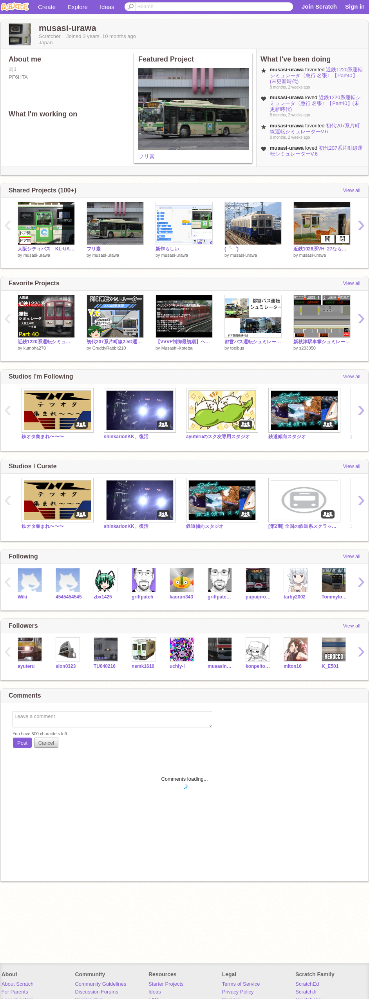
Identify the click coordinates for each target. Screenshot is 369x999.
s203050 (307, 348)
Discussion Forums (96, 992)
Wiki (22, 597)
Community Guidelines (100, 984)
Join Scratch (319, 6)
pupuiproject (259, 597)
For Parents (15, 992)
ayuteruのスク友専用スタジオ (218, 436)
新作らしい (167, 249)
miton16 (293, 666)
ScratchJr (306, 992)
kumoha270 (35, 348)
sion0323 (66, 666)
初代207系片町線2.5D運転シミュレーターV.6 (115, 341)
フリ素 (146, 156)
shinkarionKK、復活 (126, 436)
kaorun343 (181, 597)
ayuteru (26, 666)
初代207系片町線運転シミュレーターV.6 (315, 128)
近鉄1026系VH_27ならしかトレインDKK (322, 249)
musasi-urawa (37, 255)
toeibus (237, 348)
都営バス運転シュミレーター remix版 (253, 341)
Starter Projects (166, 984)
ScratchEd (307, 984)
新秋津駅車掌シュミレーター (322, 341)
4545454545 (69, 597)
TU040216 (105, 666)
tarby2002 (295, 597)
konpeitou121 (259, 666)
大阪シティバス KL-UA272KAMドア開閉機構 (46, 249)
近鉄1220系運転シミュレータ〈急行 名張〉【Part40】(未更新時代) (316, 75)
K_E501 (330, 666)
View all (351, 190)
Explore (78, 7)
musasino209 (221, 666)
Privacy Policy (238, 992)
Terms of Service (241, 984)
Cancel (46, 743)
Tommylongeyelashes (335, 597)
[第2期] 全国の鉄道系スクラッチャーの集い (303, 526)
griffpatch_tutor (221, 597)
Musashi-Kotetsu (177, 348)
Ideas (107, 7)
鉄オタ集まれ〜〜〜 (43, 436)
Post (22, 743)
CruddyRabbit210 (109, 348)
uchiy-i (177, 666)
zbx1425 (103, 597)
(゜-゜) (231, 249)
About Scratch (18, 984)
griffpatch (142, 597)
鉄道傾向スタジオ (287, 436)
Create (47, 7)
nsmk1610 (143, 666)
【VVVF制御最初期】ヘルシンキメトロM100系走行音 (184, 341)
